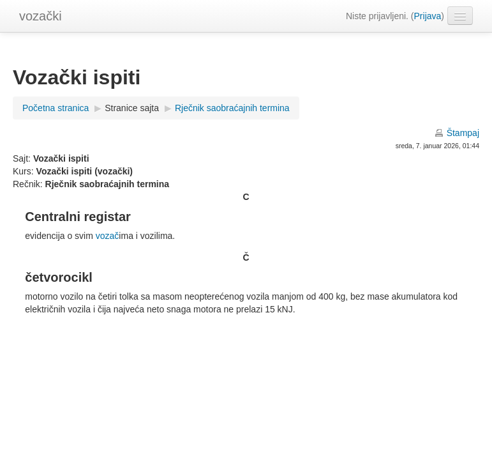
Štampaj (463, 133)
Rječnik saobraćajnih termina (232, 108)
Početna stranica (55, 108)
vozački (40, 16)
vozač (107, 236)
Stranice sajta (132, 108)
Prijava (428, 16)
